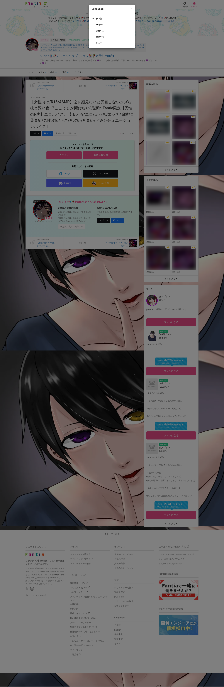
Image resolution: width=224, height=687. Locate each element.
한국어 (99, 43)
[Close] (131, 8)
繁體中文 (100, 37)
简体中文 (100, 31)
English (99, 24)
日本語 (99, 18)
